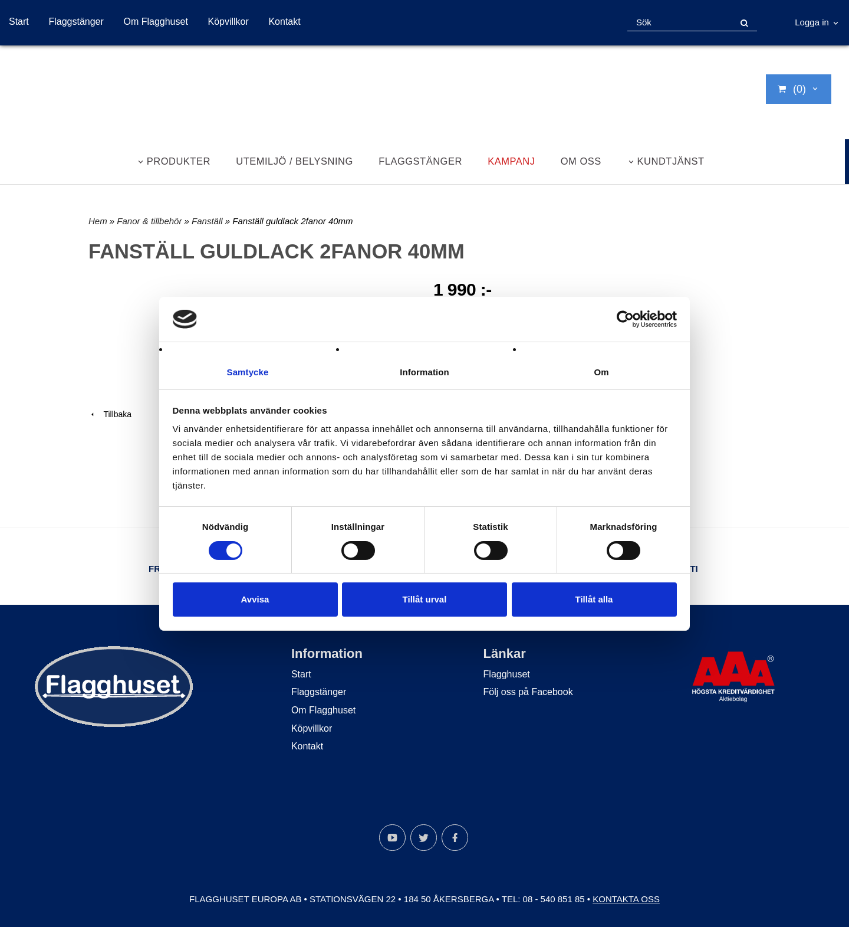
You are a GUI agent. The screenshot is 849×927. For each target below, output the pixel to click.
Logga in (812, 22)
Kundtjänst (671, 161)
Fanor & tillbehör (150, 221)
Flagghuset (506, 674)
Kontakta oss (626, 899)
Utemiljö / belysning (294, 161)
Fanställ (208, 221)
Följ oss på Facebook (528, 692)
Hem (97, 221)
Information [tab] (424, 372)
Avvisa (255, 600)
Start (19, 22)
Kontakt (284, 22)
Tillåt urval (425, 600)
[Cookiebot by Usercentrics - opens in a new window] (625, 318)
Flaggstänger (75, 22)
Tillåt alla (594, 600)
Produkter (178, 161)
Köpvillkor (228, 22)
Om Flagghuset (155, 22)
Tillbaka (109, 414)
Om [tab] (601, 372)
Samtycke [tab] (248, 372)
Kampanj (511, 161)
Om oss (581, 161)
